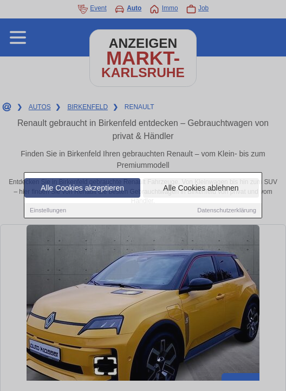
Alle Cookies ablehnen (200, 188)
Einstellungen (48, 210)
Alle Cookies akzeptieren (82, 188)
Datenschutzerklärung (226, 210)
